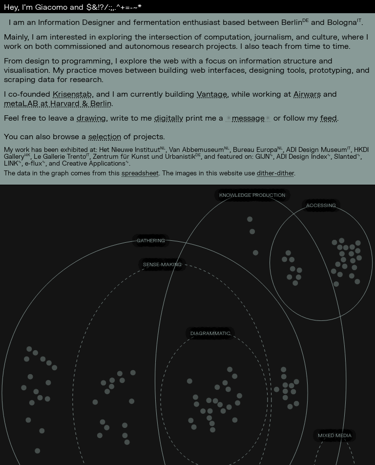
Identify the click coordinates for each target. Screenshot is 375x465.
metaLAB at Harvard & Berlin (57, 102)
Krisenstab (72, 93)
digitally (168, 117)
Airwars (307, 93)
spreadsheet (140, 173)
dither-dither (275, 173)
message (248, 117)
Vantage (212, 93)
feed (328, 117)
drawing (91, 117)
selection (104, 136)
